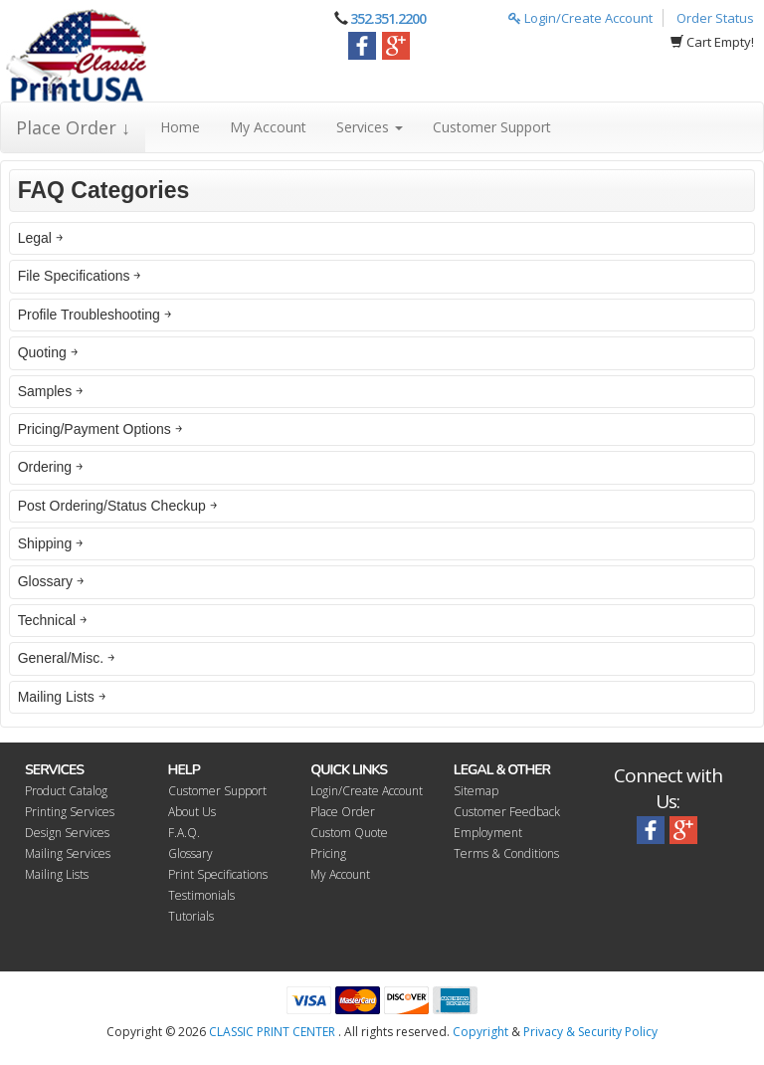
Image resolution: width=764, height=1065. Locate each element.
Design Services (67, 832)
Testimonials (201, 895)
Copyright (480, 1031)
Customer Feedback (507, 811)
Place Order (342, 811)
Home (180, 126)
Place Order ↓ (73, 127)
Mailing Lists (57, 874)
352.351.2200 (388, 18)
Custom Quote (349, 832)
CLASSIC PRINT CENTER (272, 1031)
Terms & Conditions (506, 853)
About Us (192, 811)
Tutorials (191, 916)
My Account (268, 126)
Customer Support (492, 126)
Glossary (190, 853)
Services (369, 126)
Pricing (328, 853)
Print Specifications (218, 874)
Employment (488, 832)
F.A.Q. (184, 832)
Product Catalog (66, 790)
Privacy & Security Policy (590, 1031)
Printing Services (69, 811)
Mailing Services (67, 853)
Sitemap (476, 790)
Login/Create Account (580, 18)
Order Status (715, 18)
